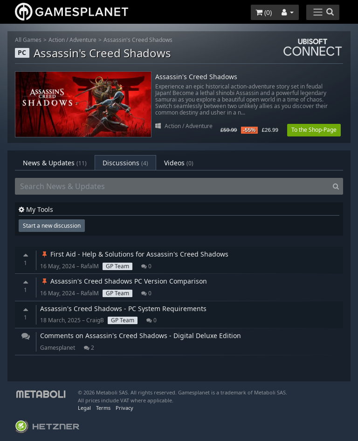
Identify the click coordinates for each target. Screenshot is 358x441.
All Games (28, 39)
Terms (103, 407)
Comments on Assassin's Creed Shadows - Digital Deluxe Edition (140, 335)
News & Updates (55, 162)
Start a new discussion (52, 226)
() (263, 12)
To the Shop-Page (314, 130)
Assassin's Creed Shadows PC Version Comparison (123, 281)
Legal (84, 407)
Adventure (82, 39)
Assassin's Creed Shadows (137, 39)
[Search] (336, 186)
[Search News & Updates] (172, 186)
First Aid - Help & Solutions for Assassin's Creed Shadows (134, 254)
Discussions (125, 162)
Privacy (124, 407)
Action (56, 39)
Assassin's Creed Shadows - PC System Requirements (123, 308)
